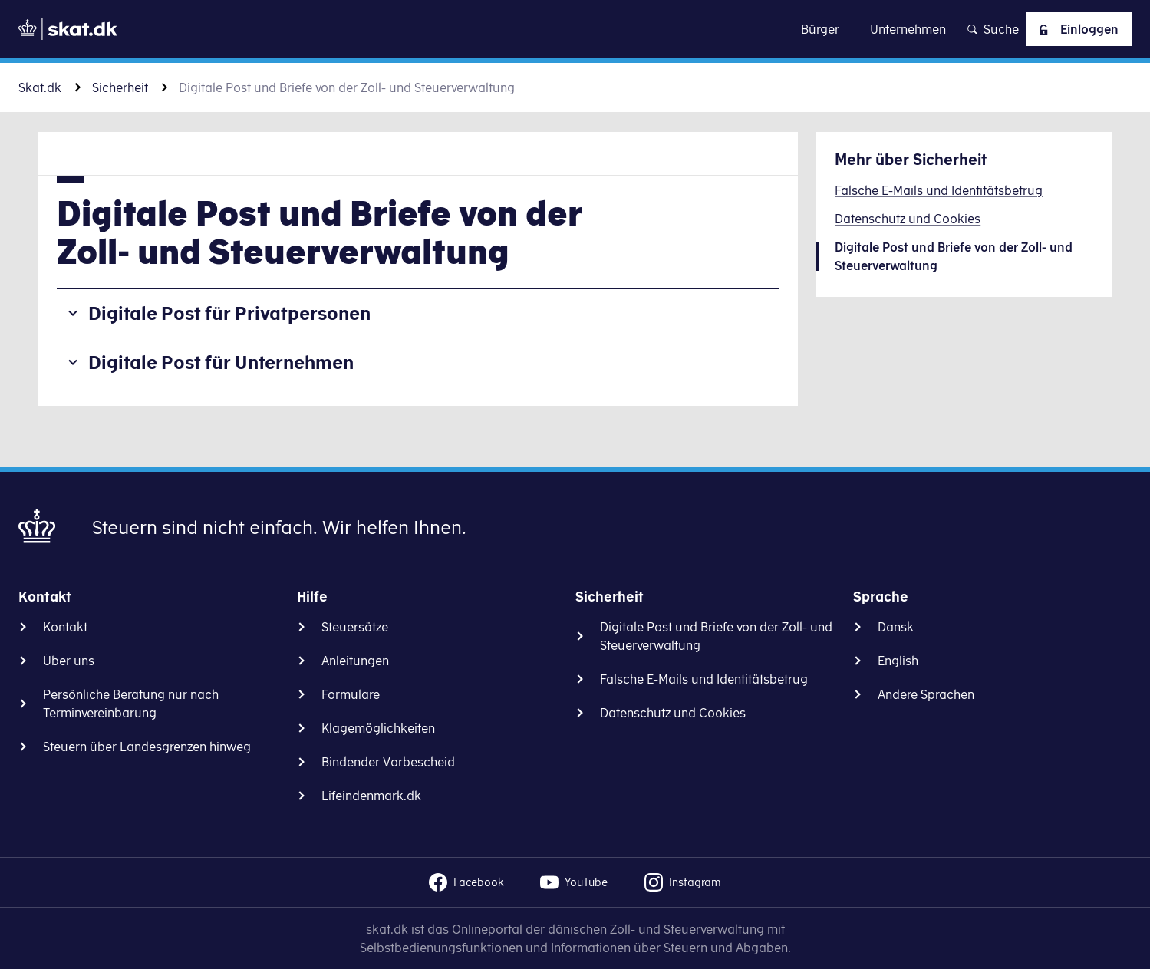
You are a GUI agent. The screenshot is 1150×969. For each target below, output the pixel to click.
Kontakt (65, 627)
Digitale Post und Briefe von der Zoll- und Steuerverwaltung (716, 636)
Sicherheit (120, 87)
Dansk (896, 627)
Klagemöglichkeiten (378, 728)
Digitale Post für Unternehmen (221, 362)
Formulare (350, 694)
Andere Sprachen (926, 694)
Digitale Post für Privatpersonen (229, 313)
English (898, 660)
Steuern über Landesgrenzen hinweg (147, 746)
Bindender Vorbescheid (388, 762)
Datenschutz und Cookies (673, 713)
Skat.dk (39, 87)
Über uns (68, 660)
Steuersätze (354, 627)
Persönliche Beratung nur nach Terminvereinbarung (131, 703)
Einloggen (1076, 29)
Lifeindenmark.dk (371, 796)
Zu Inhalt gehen (575, 28)
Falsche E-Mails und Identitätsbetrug (704, 679)
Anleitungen (355, 660)
